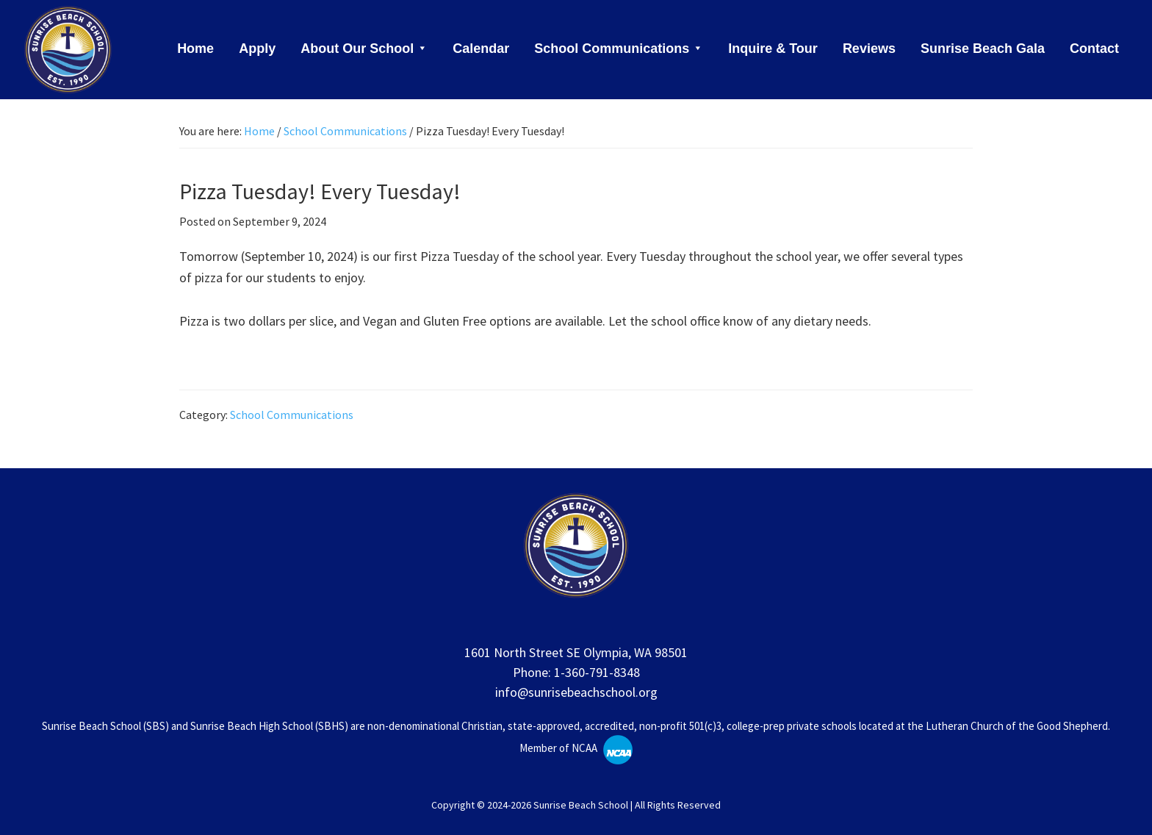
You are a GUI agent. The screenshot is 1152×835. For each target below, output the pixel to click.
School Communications (291, 414)
